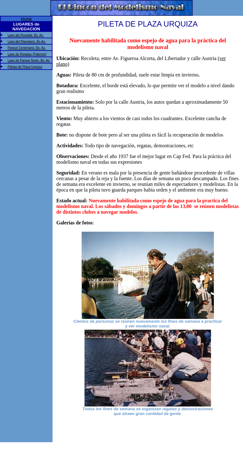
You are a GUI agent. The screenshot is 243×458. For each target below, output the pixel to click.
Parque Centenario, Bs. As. (27, 48)
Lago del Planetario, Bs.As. (27, 41)
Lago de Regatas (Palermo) (27, 54)
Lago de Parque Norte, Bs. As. (29, 60)
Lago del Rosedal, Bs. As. (26, 35)
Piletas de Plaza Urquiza (25, 67)
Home (26, 18)
